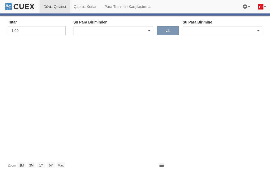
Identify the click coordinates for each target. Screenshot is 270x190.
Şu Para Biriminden (91, 22)
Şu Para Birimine (197, 22)
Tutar (12, 22)
